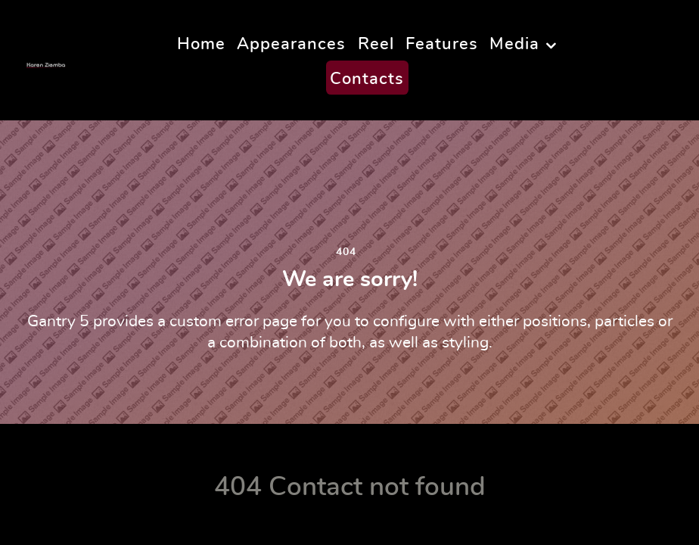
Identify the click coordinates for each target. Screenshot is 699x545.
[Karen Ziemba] (52, 60)
